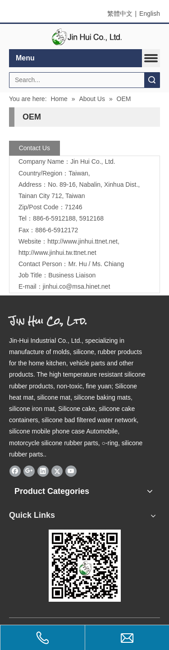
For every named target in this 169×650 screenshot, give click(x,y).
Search (152, 80)
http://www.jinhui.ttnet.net (82, 241)
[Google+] (29, 471)
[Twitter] (57, 471)
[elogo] (84, 36)
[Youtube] (71, 471)
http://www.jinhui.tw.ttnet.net (57, 252)
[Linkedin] (43, 471)
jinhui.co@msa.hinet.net (76, 286)
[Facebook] (15, 471)
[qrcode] (85, 566)
